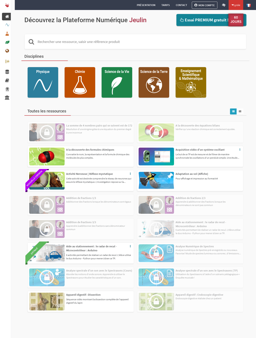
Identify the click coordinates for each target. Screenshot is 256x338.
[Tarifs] (165, 5)
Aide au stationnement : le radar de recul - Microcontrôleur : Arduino (91, 248)
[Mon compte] (204, 5)
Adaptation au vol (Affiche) (192, 174)
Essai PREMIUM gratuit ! (204, 20)
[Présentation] (146, 5)
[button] (80, 156)
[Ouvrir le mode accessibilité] (224, 5)
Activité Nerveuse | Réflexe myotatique (89, 174)
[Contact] (181, 5)
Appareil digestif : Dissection (83, 294)
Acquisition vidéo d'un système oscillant (200, 149)
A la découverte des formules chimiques (90, 149)
